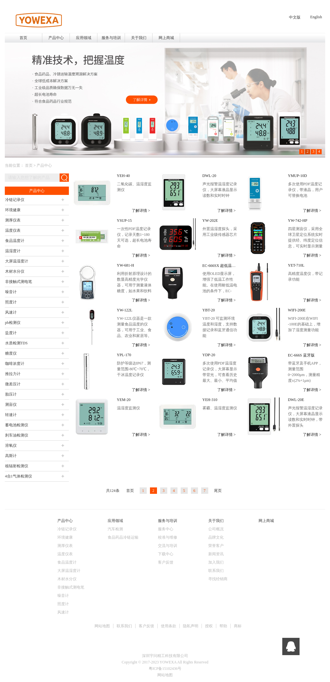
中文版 (295, 17)
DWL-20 (209, 175)
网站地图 (102, 626)
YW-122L (125, 310)
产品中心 (44, 165)
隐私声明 (190, 626)
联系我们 (124, 626)
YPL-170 (124, 355)
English (316, 17)
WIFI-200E (297, 310)
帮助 (223, 626)
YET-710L (296, 265)
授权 (209, 626)
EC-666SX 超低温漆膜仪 (222, 265)
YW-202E (210, 220)
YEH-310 (210, 399)
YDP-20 (208, 355)
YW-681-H (125, 265)
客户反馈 (146, 626)
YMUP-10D (297, 175)
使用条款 (168, 626)
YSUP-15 (124, 220)
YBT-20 (208, 310)
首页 (23, 38)
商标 (238, 626)
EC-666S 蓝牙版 (301, 355)
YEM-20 (124, 399)
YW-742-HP (298, 220)
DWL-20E (296, 399)
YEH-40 (123, 175)
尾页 (218, 490)
